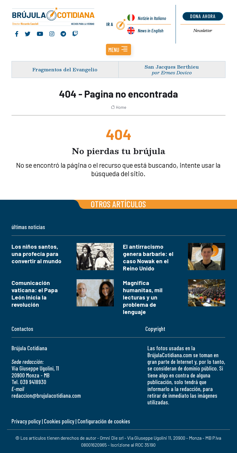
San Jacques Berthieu (172, 66)
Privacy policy (26, 421)
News (150, 30)
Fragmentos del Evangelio (64, 69)
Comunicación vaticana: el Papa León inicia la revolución (35, 293)
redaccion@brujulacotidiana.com (46, 395)
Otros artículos (118, 204)
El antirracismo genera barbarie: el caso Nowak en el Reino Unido (148, 257)
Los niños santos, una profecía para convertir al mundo (36, 253)
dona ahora (203, 16)
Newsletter (202, 31)
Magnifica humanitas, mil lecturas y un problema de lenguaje (143, 297)
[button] (118, 49)
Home (118, 107)
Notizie (152, 18)
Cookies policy (59, 421)
